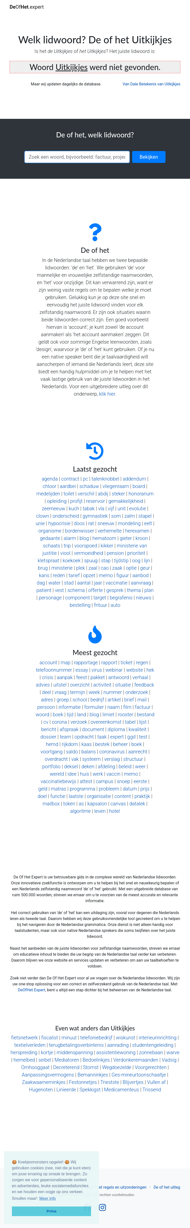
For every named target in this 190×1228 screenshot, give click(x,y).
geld (42, 789)
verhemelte (110, 531)
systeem (91, 759)
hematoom (104, 538)
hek (150, 670)
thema (134, 590)
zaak (117, 568)
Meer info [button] (47, 1198)
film (127, 707)
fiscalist (49, 1038)
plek (80, 568)
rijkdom (70, 744)
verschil (86, 494)
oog (136, 560)
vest (59, 590)
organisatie (99, 796)
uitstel (60, 685)
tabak (89, 509)
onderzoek (136, 692)
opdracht (84, 737)
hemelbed (24, 1060)
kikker (107, 546)
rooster (125, 714)
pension (115, 553)
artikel (114, 700)
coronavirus (112, 752)
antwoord (118, 677)
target (100, 598)
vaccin (113, 774)
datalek (137, 804)
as (81, 804)
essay (81, 670)
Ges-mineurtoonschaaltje (139, 1075)
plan (148, 590)
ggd (131, 737)
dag (41, 583)
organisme (49, 531)
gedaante (50, 538)
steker (118, 494)
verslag (112, 759)
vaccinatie (116, 583)
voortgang (51, 752)
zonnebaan (151, 1052)
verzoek (79, 722)
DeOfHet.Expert (31, 990)
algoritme (80, 811)
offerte (95, 590)
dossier (48, 737)
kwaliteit (137, 729)
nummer (112, 692)
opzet (89, 575)
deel (46, 692)
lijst (142, 722)
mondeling (129, 523)
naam (113, 707)
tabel (130, 722)
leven (100, 811)
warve (173, 1052)
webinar (113, 670)
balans (88, 752)
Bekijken (149, 157)
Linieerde (66, 1090)
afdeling (106, 766)
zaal (92, 568)
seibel (44, 1060)
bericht (48, 729)
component (77, 598)
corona (59, 722)
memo (106, 575)
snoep (123, 781)
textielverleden (30, 1045)
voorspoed (85, 546)
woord (42, 714)
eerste (140, 781)
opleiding (57, 501)
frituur (100, 605)
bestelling (80, 605)
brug (43, 568)
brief (129, 700)
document (93, 729)
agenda (50, 479)
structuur (133, 759)
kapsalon (97, 804)
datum (130, 789)
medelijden (48, 494)
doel (42, 796)
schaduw (89, 486)
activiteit (102, 685)
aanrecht (137, 752)
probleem (109, 789)
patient (43, 590)
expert (117, 737)
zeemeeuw (53, 509)
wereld (57, 774)
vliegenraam (115, 486)
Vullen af (156, 1082)
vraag (60, 692)
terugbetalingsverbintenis (76, 1045)
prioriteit (136, 553)
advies (43, 685)
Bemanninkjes (92, 1075)
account (48, 662)
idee (72, 774)
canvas (118, 804)
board (138, 486)
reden (59, 575)
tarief (74, 575)
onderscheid (65, 516)
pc (85, 479)
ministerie (61, 568)
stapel (145, 516)
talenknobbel (105, 479)
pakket (98, 677)
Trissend (151, 1090)
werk (98, 774)
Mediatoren (66, 1060)
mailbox (51, 804)
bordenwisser (79, 531)
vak (75, 759)
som (116, 516)
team (65, 737)
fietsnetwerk (24, 1038)
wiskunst (125, 1038)
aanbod (140, 575)
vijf (111, 509)
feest (81, 677)
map (66, 662)
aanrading (118, 1045)
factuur (142, 707)
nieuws (143, 598)
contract (70, 479)
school (79, 700)
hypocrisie (59, 523)
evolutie (137, 509)
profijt (76, 501)
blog (84, 538)
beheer (120, 744)
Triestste (109, 1082)
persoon (46, 707)
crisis (47, 677)
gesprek (114, 590)
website (134, 670)
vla (101, 509)
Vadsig (169, 1060)
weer (140, 766)
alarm (70, 538)
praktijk (142, 796)
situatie (123, 685)
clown (42, 516)
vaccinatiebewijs (58, 781)
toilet (69, 494)
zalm (129, 516)
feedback (144, 685)
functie (57, 796)
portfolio (51, 766)
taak (102, 737)
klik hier (107, 394)
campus (104, 781)
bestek (102, 744)
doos (79, 523)
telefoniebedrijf (96, 1038)
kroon (142, 538)
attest (86, 781)
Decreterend (66, 1067)
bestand (145, 714)
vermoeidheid (88, 553)
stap (105, 560)
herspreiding (24, 1052)
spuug (90, 560)
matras (58, 789)
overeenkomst (106, 722)
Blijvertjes (133, 1082)
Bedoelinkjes (96, 1060)
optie (131, 568)
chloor (49, 486)
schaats (51, 546)
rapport (109, 662)
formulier (94, 707)
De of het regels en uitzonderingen (116, 1187)
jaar (98, 583)
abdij (103, 494)
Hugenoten (41, 1090)
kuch (74, 509)
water (54, 583)
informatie (69, 707)
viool (65, 553)
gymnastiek (95, 516)
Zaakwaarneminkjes (44, 1082)
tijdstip (121, 560)
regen (142, 662)
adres (47, 700)
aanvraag (141, 583)
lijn (147, 560)
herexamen (137, 531)
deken (87, 766)
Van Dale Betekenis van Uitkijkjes (151, 84)
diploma (116, 729)
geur (145, 568)
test (143, 737)
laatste (76, 796)
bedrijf (97, 700)
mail (142, 700)
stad (68, 583)
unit (122, 509)
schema (76, 590)
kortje (47, 1052)
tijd (70, 714)
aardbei (68, 486)
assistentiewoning (116, 1052)
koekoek (71, 560)
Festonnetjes (83, 1082)
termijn (77, 692)
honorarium (140, 494)
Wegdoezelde (116, 1067)
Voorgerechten (150, 1067)
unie (40, 523)
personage (50, 598)
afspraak (69, 729)
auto (115, 605)
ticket (127, 662)
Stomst (91, 1067)
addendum (134, 479)
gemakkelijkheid (125, 501)
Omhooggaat (35, 1067)
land (81, 714)
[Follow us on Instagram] (102, 1209)
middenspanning (75, 1052)
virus (97, 670)
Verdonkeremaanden (135, 1060)
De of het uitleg (167, 1187)
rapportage (86, 662)
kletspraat (48, 560)
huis (84, 774)
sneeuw (105, 523)
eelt (148, 523)
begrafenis (121, 598)
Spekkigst (89, 1090)
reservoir (95, 501)
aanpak (65, 677)
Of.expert (27, 7)
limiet (108, 714)
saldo (72, 752)
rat (91, 523)
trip (67, 546)
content (123, 796)
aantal (84, 583)
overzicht (80, 685)
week (94, 692)
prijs (144, 789)
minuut (69, 1038)
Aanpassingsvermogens (48, 1075)
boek (58, 714)
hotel (114, 811)
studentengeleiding (152, 1045)
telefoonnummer (54, 670)
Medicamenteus (121, 1090)
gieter (126, 538)
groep (63, 700)
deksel (71, 766)
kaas (86, 744)
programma (82, 789)
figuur (122, 575)
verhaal (140, 677)
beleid (125, 766)
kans (44, 575)
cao (105, 568)
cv (46, 722)
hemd (52, 744)
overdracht (56, 759)
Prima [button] (51, 1211)
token (69, 804)
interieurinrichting (158, 1038)
